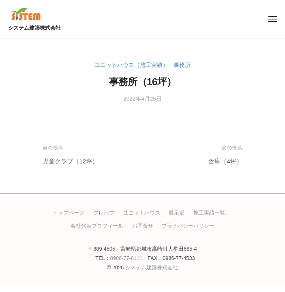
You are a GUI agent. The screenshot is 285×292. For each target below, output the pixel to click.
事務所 (182, 65)
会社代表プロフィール (97, 226)
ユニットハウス (141, 213)
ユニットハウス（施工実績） (131, 65)
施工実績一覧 (209, 213)
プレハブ (103, 213)
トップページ (68, 213)
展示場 (176, 213)
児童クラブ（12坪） (70, 161)
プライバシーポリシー (188, 226)
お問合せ (142, 226)
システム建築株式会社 (34, 28)
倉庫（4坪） (225, 161)
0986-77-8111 (126, 258)
